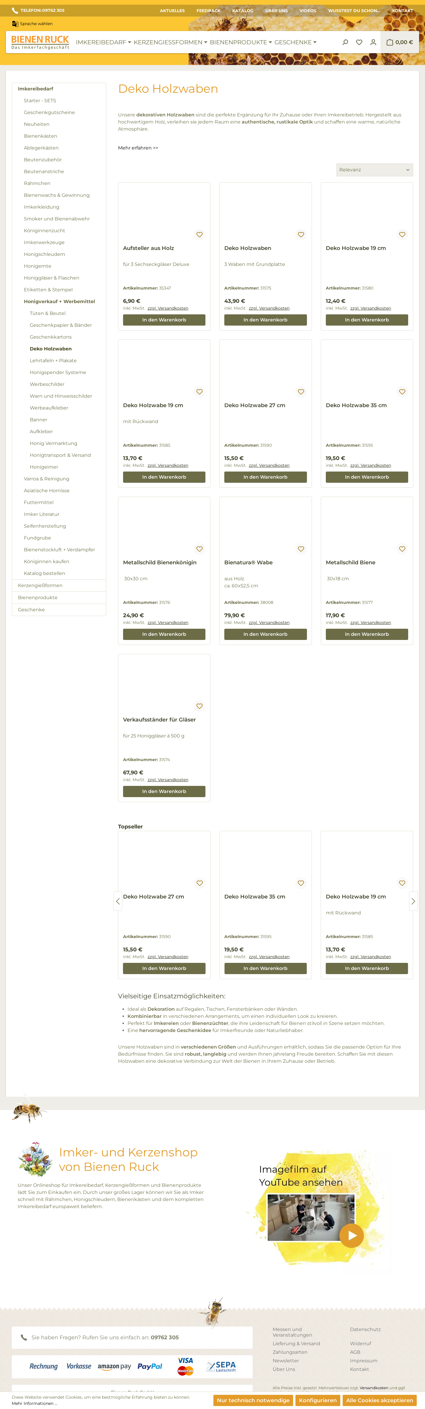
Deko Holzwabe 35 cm (356, 405)
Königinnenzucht (44, 230)
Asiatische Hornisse (47, 490)
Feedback (208, 10)
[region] (265, 901)
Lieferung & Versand (296, 1343)
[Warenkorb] (400, 42)
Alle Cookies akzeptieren (379, 1400)
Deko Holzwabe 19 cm (356, 248)
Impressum (363, 1361)
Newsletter (286, 1361)
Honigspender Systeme (58, 372)
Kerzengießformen (40, 585)
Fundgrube (37, 538)
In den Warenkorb (164, 320)
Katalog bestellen (44, 573)
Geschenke (31, 609)
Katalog (243, 10)
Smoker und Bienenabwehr (57, 219)
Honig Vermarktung (53, 443)
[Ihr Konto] (373, 42)
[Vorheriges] (117, 901)
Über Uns (276, 10)
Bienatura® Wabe (248, 562)
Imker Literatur (41, 514)
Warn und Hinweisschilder (61, 396)
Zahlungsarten (290, 1352)
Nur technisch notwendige (253, 1400)
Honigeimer (44, 467)
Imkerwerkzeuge (44, 242)
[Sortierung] (374, 169)
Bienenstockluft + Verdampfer (59, 549)
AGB (355, 1352)
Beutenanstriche (44, 171)
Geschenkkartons (51, 337)
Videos (308, 10)
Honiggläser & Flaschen (51, 278)
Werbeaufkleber (49, 408)
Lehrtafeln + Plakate (53, 360)
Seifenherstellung (45, 526)
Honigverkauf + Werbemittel (59, 301)
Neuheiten (37, 124)
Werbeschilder (47, 384)
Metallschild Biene (350, 562)
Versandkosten (374, 1387)
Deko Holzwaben (51, 349)
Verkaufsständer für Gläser (159, 719)
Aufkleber (41, 431)
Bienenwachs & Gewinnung (57, 195)
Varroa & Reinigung (46, 479)
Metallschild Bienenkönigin (160, 562)
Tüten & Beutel (48, 313)
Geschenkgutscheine (49, 112)
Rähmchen (37, 183)
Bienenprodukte (38, 597)
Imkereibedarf (35, 89)
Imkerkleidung (41, 207)
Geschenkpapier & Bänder (61, 325)
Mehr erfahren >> (138, 148)
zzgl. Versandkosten (168, 308)
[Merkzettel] (359, 42)
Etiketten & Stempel (48, 289)
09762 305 (165, 1337)
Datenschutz (365, 1329)
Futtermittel (38, 502)
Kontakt (402, 10)
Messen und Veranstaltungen (292, 1332)
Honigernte (37, 266)
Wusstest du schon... (354, 10)
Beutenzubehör (43, 159)
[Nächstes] (413, 901)
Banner (38, 419)
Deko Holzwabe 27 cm (254, 405)
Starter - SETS (40, 100)
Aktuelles (172, 10)
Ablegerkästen (41, 148)
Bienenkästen (40, 136)
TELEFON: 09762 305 (38, 10)
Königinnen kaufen (46, 561)
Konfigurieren (318, 1400)
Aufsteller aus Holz (148, 248)
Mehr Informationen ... (34, 1403)
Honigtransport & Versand (60, 455)
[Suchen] (345, 42)
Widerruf (360, 1343)
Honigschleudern (44, 254)
